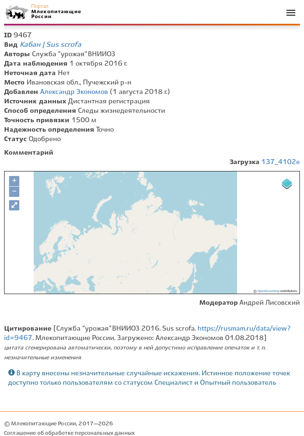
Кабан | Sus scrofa (50, 44)
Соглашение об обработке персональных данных (69, 433)
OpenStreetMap (268, 291)
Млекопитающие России (56, 14)
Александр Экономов (74, 92)
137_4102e (280, 162)
